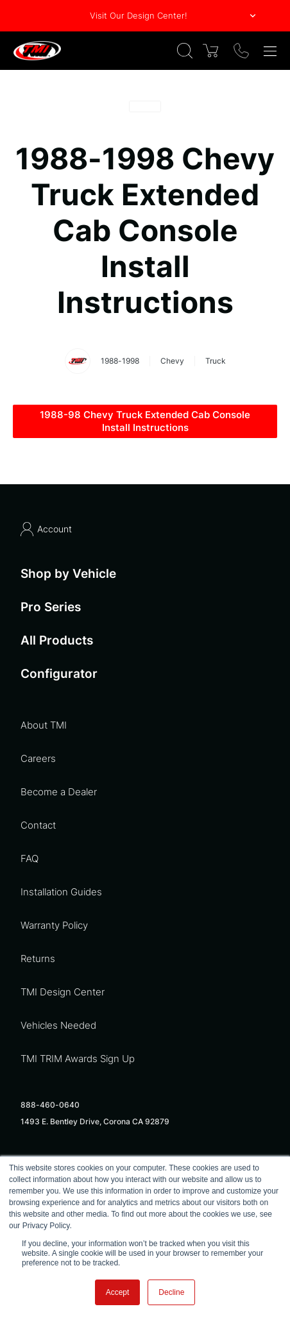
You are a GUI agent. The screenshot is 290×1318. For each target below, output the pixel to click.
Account (46, 529)
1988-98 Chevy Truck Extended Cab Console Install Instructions (145, 421)
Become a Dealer (59, 792)
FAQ (29, 858)
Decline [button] (171, 1292)
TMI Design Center (63, 992)
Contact (38, 825)
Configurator (59, 674)
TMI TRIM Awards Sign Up (78, 1058)
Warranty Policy (54, 925)
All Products (57, 640)
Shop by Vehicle (68, 573)
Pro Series (51, 607)
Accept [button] (118, 1292)
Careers (38, 758)
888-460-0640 (50, 1105)
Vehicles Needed (58, 1025)
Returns (38, 958)
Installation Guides (61, 892)
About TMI (44, 725)
